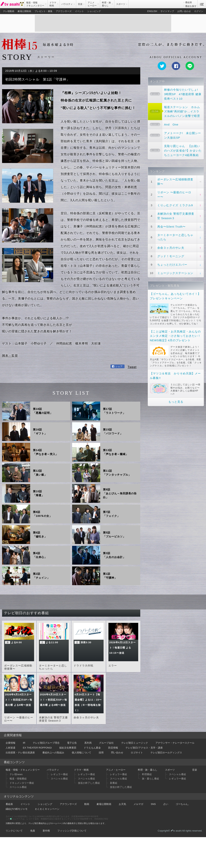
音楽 (194, 769)
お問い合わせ (184, 11)
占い (165, 804)
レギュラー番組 (59, 774)
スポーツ (170, 769)
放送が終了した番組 (89, 782)
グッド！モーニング (170, 256)
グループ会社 (106, 742)
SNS (153, 804)
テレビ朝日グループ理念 (46, 742)
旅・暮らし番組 (150, 778)
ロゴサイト (137, 752)
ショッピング (94, 11)
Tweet (132, 367)
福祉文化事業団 (67, 747)
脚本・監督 (10, 355)
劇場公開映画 (24, 11)
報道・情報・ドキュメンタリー (23, 769)
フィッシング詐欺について (72, 830)
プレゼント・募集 (43, 11)
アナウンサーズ (64, 11)
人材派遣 (10, 747)
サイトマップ (167, 11)
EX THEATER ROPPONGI (37, 747)
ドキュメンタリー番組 (22, 782)
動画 (86, 804)
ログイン (198, 11)
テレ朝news (16, 774)
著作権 (46, 830)
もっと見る (175, 401)
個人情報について (81, 752)
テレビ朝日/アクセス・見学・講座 (144, 747)
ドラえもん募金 (92, 747)
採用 (101, 752)
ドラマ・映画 (81, 769)
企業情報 (10, 742)
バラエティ (53, 769)
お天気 (122, 804)
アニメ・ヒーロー (115, 769)
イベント (79, 11)
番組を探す (190, 6)
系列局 (88, 742)
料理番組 (147, 774)
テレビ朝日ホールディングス (166, 752)
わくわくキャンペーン (47, 809)
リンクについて (14, 830)
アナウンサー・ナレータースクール (174, 742)
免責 (32, 830)
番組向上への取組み (53, 752)
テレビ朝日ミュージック (134, 742)
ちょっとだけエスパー (172, 264)
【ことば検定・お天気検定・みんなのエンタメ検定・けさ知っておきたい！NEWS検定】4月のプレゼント (175, 336)
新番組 (113, 782)
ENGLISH (152, 11)
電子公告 (72, 742)
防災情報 (113, 747)
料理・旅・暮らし (147, 769)
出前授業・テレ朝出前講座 (20, 752)
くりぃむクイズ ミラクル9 (175, 205)
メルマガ (138, 804)
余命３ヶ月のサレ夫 (170, 247)
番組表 (188, 2)
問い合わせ (117, 752)
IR (24, 742)
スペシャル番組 (18, 787)
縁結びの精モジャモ (17, 809)
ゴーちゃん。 (183, 804)
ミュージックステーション (175, 273)
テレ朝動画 (8, 11)
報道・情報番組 (18, 778)
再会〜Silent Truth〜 (171, 226)
